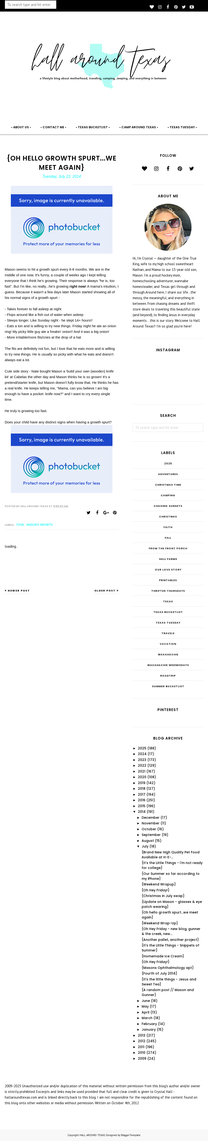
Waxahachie (168, 654)
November (151, 823)
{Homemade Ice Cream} (163, 956)
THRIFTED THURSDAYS (168, 591)
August (148, 840)
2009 (142, 1058)
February (149, 1023)
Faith (168, 527)
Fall (168, 538)
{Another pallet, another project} (170, 939)
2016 (141, 800)
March (147, 1018)
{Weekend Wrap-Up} (160, 923)
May (145, 1006)
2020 (142, 777)
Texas (168, 601)
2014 (142, 811)
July (145, 846)
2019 (141, 783)
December (151, 817)
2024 (142, 754)
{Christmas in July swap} (163, 895)
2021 (141, 771)
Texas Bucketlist (168, 612)
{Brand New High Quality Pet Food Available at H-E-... (171, 855)
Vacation (168, 644)
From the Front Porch (168, 548)
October (149, 829)
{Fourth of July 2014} (159, 973)
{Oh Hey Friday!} (155, 890)
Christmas (168, 516)
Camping (168, 495)
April (145, 1012)
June (146, 1000)
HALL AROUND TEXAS (92, 1135)
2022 (142, 765)
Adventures (168, 474)
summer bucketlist (168, 686)
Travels (168, 633)
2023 (142, 759)
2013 (141, 1035)
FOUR (20, 525)
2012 (141, 1041)
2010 (141, 1052)
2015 (141, 806)
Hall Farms (168, 559)
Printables (168, 580)
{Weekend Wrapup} (159, 884)
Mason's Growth (40, 525)
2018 (141, 788)
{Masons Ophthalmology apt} (168, 967)
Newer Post (19, 590)
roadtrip (168, 676)
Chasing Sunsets (168, 506)
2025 (168, 463)
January (149, 1029)
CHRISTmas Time (168, 485)
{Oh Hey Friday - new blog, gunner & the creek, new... (171, 931)
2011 (141, 1047)
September (151, 834)
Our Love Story (168, 569)
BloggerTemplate (130, 1135)
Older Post (105, 590)
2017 (141, 794)
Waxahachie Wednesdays (168, 665)
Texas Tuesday (168, 622)
